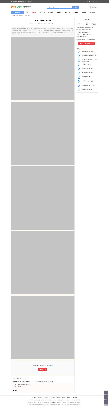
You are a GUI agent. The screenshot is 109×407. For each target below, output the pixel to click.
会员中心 (89, 1)
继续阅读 (50, 365)
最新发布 (79, 49)
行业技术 (50, 12)
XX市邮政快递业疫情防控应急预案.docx (86, 39)
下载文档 (43, 369)
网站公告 (84, 12)
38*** (88, 19)
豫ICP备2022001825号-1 (47, 402)
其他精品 (75, 12)
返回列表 (19, 386)
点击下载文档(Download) (86, 43)
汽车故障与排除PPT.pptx (82, 36)
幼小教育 (34, 397)
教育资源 (34, 12)
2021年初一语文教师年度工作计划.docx (86, 29)
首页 (27, 12)
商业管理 (67, 12)
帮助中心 (95, 1)
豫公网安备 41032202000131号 (61, 402)
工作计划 (57, 397)
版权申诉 (23, 378)
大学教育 (25, 15)
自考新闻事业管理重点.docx (83, 32)
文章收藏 (16, 378)
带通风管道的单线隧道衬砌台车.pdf (85, 27)
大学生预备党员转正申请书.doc (24, 384)
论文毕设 (59, 12)
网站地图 (75, 397)
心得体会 (52, 397)
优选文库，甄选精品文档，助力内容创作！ (22, 1)
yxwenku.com (78, 402)
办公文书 (42, 12)
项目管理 (69, 397)
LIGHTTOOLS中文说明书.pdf (83, 34)
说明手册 (63, 397)
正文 (29, 15)
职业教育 (46, 397)
